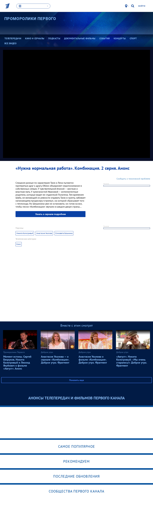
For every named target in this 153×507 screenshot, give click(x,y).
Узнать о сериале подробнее (50, 213)
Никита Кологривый (24, 233)
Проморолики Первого (30, 18)
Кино (18, 244)
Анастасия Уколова (44, 233)
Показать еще (76, 379)
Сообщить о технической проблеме (133, 178)
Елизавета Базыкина (63, 233)
